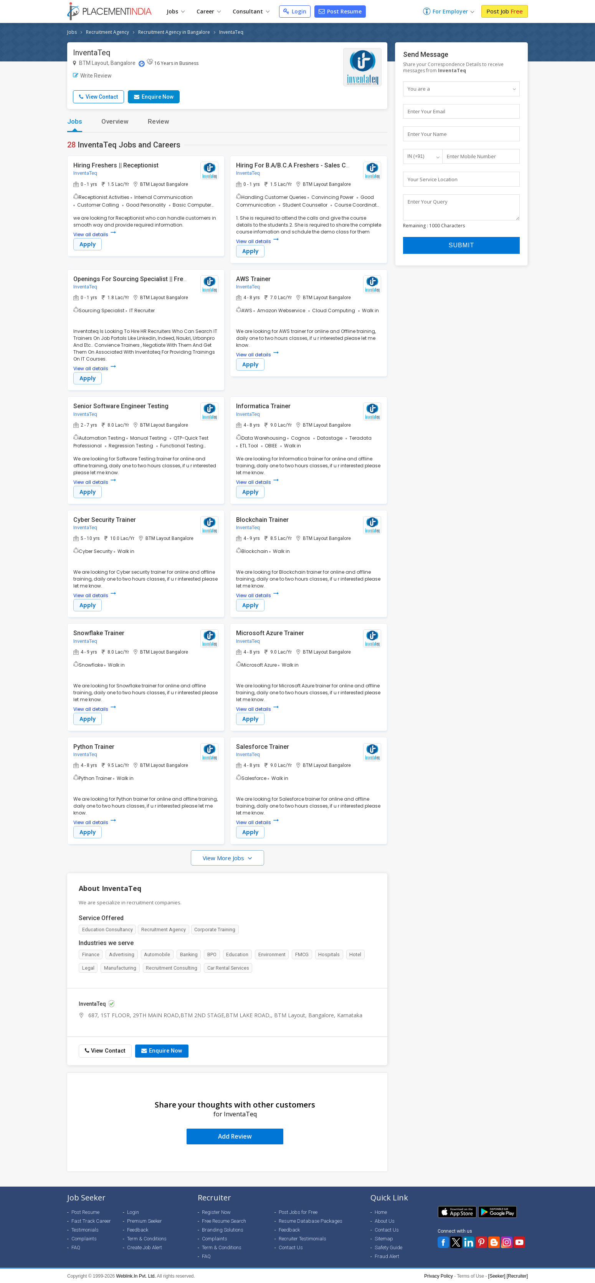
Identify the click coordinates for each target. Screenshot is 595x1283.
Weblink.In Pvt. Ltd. (136, 1275)
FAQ (75, 1247)
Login (294, 11)
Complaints (84, 1238)
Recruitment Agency (107, 32)
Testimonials (85, 1229)
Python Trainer (93, 747)
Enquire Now (154, 97)
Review (158, 121)
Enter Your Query (428, 202)
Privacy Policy (438, 1275)
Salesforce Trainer (262, 747)
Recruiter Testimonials (302, 1238)
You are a (419, 88)
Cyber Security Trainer (104, 520)
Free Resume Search (224, 1220)
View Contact (98, 97)
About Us (385, 1220)
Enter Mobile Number (471, 156)
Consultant (251, 11)
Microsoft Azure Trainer (270, 633)
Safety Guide (388, 1247)
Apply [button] (87, 244)
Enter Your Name (427, 134)
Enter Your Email (426, 111)
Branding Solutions (222, 1229)
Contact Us (291, 1247)
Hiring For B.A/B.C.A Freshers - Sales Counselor (303, 165)
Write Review (92, 76)
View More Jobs (224, 859)
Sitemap (384, 1238)
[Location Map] (141, 64)
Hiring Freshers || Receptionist (116, 165)
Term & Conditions (147, 1238)
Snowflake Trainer (98, 633)
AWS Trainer (253, 279)
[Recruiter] (517, 1275)
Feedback (137, 1229)
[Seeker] (497, 1275)
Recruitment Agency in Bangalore (174, 32)
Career (209, 11)
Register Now (216, 1212)
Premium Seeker (144, 1220)
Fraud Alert (387, 1256)
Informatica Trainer (263, 406)
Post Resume (340, 11)
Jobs (176, 11)
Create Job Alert (144, 1247)
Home (381, 1212)
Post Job (504, 11)
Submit (461, 249)
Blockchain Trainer (262, 520)
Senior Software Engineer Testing (121, 406)
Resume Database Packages (310, 1220)
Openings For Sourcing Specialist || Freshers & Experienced (157, 279)
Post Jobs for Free (298, 1212)
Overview (115, 121)
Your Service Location (433, 179)
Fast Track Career (91, 1220)
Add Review (235, 1136)
